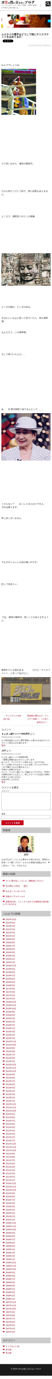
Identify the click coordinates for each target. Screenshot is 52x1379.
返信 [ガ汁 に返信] (3, 782)
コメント (5, 791)
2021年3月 (10, 932)
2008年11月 (11, 1269)
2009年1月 (10, 1262)
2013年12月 (11, 1068)
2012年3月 (10, 1137)
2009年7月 (10, 1243)
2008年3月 (10, 1295)
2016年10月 (11, 1012)
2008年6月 (10, 1286)
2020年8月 (10, 946)
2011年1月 (10, 1183)
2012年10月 (11, 1114)
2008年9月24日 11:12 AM (10, 754)
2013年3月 (10, 1097)
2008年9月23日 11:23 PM (10, 737)
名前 (3, 817)
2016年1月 (10, 1031)
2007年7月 (10, 1322)
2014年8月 (10, 1055)
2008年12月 (11, 1266)
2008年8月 (10, 1279)
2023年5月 (10, 926)
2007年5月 (10, 1328)
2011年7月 (10, 1163)
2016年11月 (11, 1008)
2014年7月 (10, 1058)
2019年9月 (10, 972)
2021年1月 (10, 939)
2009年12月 (11, 1226)
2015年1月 (10, 1041)
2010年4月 (10, 1213)
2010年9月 (10, 1196)
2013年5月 (10, 1091)
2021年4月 (10, 929)
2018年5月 (10, 989)
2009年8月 (10, 1239)
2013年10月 (11, 1074)
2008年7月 (10, 1282)
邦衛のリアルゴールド (15, 900)
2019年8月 (10, 975)
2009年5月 (10, 1249)
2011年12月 (11, 1147)
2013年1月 (10, 1104)
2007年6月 (10, 1325)
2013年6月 (10, 1088)
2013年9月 (10, 1078)
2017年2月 (10, 1002)
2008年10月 (11, 1272)
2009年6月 (10, 1246)
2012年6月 (10, 1127)
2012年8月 (10, 1121)
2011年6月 (10, 1167)
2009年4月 (10, 1253)
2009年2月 (10, 1259)
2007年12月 (11, 1305)
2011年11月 (11, 1150)
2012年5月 (10, 1130)
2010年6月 (10, 1206)
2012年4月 (10, 1134)
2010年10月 (11, 1193)
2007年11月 (11, 1309)
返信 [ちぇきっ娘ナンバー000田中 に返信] (3, 745)
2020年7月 (10, 949)
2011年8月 (10, 1160)
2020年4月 (10, 959)
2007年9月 (10, 1315)
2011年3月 (10, 1177)
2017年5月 (10, 995)
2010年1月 (10, 1223)
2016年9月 (10, 1015)
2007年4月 (10, 1332)
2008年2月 (10, 1299)
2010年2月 (10, 1220)
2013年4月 (10, 1094)
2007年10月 (11, 1312)
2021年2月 (10, 936)
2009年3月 (10, 1256)
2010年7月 (10, 1203)
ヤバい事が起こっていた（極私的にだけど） (25, 884)
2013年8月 (10, 1081)
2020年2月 (10, 962)
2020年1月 (10, 965)
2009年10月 (11, 1233)
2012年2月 (10, 1140)
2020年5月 (10, 956)
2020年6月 (10, 952)
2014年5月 (10, 1061)
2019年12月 (11, 969)
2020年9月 (10, 942)
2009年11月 (11, 1229)
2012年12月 (11, 1107)
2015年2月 (10, 1038)
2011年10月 (11, 1154)
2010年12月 (11, 1187)
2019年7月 (10, 979)
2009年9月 (10, 1236)
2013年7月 (10, 1084)
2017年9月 (10, 992)
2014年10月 (11, 1048)
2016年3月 (10, 1025)
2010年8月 (10, 1200)
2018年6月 (10, 985)
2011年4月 (10, 1173)
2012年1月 (10, 1144)
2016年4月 (10, 1022)
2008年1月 (10, 1302)
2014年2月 (10, 1064)
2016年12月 (11, 1005)
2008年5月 (10, 1289)
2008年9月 (10, 1276)
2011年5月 (10, 1170)
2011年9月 (10, 1157)
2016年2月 (10, 1028)
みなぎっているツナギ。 (16, 894)
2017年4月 (10, 998)
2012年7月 (10, 1124)
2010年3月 (10, 1216)
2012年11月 (11, 1111)
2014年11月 (11, 1045)
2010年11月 (11, 1190)
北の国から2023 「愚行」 (17, 889)
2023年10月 (11, 923)
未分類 (9, 1353)
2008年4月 (10, 1292)
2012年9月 (10, 1117)
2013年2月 (10, 1101)
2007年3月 (10, 1335)
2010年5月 (10, 1210)
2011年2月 (10, 1180)
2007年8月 (10, 1319)
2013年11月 (11, 1071)
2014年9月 (10, 1051)
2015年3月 (10, 1035)
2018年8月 (10, 982)
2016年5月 (10, 1018)
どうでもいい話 (12, 1349)
